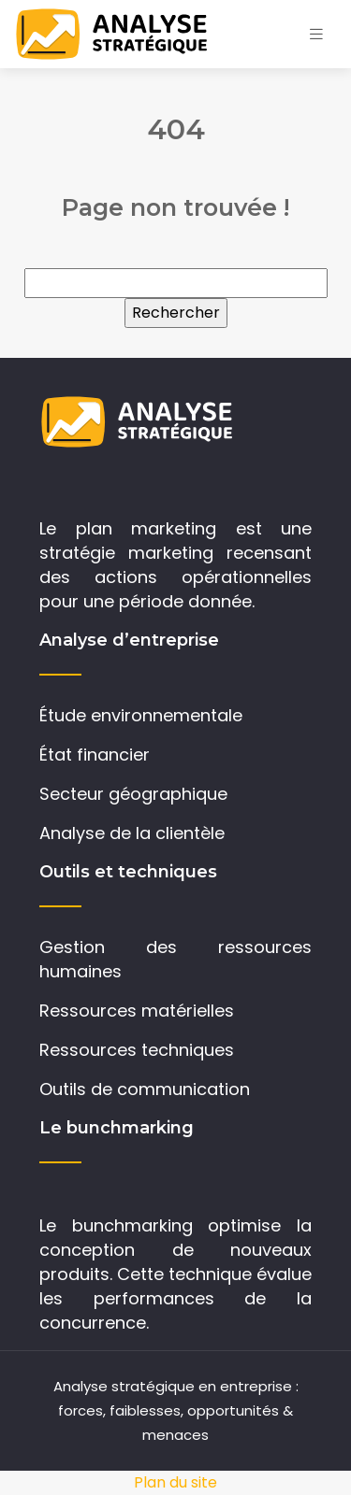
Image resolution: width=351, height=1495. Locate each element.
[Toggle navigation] (316, 34)
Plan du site (175, 1482)
